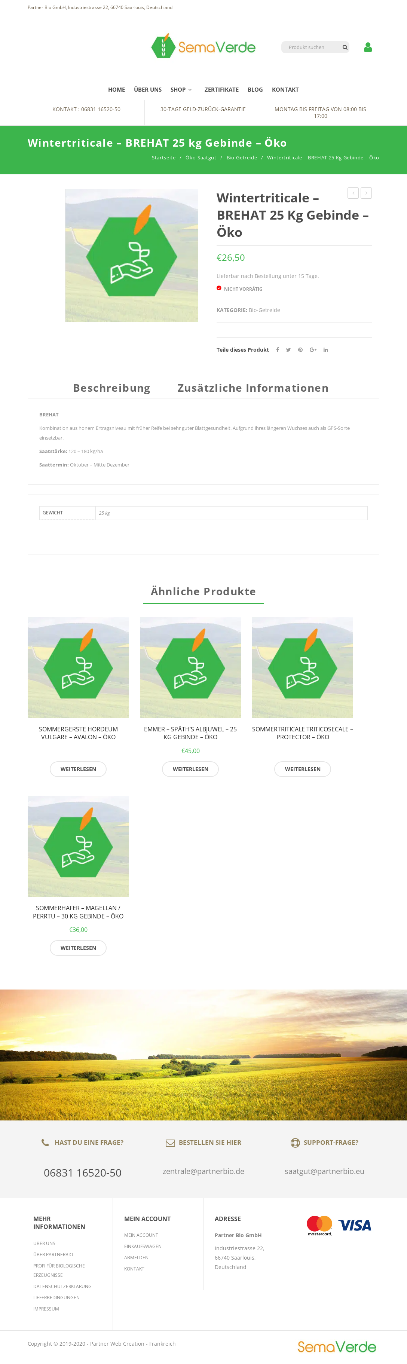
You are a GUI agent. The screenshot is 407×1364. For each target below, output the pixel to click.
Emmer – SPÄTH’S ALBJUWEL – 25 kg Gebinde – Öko (190, 736)
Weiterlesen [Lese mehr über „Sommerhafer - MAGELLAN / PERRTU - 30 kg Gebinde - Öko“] (78, 950)
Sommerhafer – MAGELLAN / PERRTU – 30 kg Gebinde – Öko (78, 914)
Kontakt (134, 1271)
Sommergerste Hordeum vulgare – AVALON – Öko (78, 736)
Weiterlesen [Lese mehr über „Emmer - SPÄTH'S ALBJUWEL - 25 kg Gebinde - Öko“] (190, 771)
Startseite (164, 157)
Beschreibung (112, 388)
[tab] (114, 391)
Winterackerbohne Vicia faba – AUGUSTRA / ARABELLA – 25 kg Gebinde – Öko (353, 194)
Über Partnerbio (53, 1257)
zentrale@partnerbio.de (203, 1173)
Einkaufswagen (143, 1248)
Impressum (46, 1311)
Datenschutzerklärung (62, 1288)
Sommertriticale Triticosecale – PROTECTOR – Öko (302, 736)
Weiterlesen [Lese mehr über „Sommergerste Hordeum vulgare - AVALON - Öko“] (78, 771)
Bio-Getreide (242, 157)
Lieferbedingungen (56, 1300)
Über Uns (44, 1245)
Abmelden (136, 1260)
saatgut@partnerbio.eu (324, 1173)
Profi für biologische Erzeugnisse (59, 1273)
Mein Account (141, 1237)
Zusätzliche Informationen (253, 388)
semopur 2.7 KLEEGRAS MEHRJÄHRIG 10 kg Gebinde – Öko (366, 194)
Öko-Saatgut (201, 157)
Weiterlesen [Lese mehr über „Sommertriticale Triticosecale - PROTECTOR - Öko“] (303, 771)
